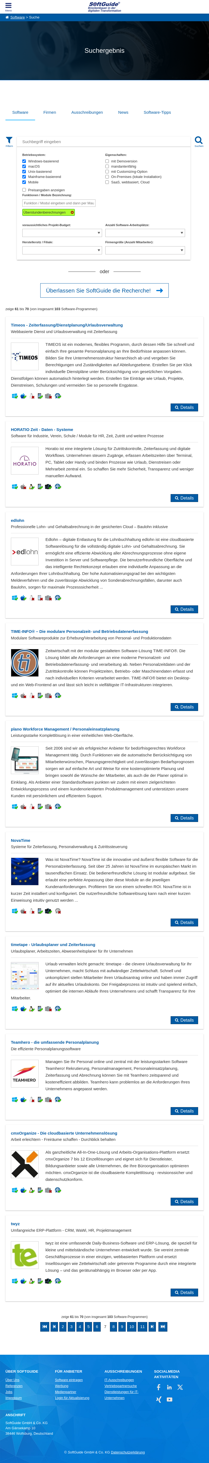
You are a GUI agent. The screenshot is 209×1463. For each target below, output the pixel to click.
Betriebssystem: (34, 154)
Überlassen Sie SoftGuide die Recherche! (98, 290)
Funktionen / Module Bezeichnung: (47, 195)
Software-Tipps (157, 112)
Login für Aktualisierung (72, 1398)
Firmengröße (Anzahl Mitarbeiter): (129, 242)
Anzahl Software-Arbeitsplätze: (127, 225)
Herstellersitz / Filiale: (37, 242)
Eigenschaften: (116, 154)
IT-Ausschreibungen (119, 1380)
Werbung (61, 1386)
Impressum (13, 1398)
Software (17, 17)
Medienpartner (65, 1392)
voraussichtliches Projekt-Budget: (46, 225)
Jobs (9, 1392)
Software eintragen (69, 1380)
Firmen (49, 112)
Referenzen (14, 1386)
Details (187, 407)
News (123, 112)
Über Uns (12, 1380)
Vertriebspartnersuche (120, 1386)
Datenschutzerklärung (128, 1452)
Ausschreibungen (87, 112)
